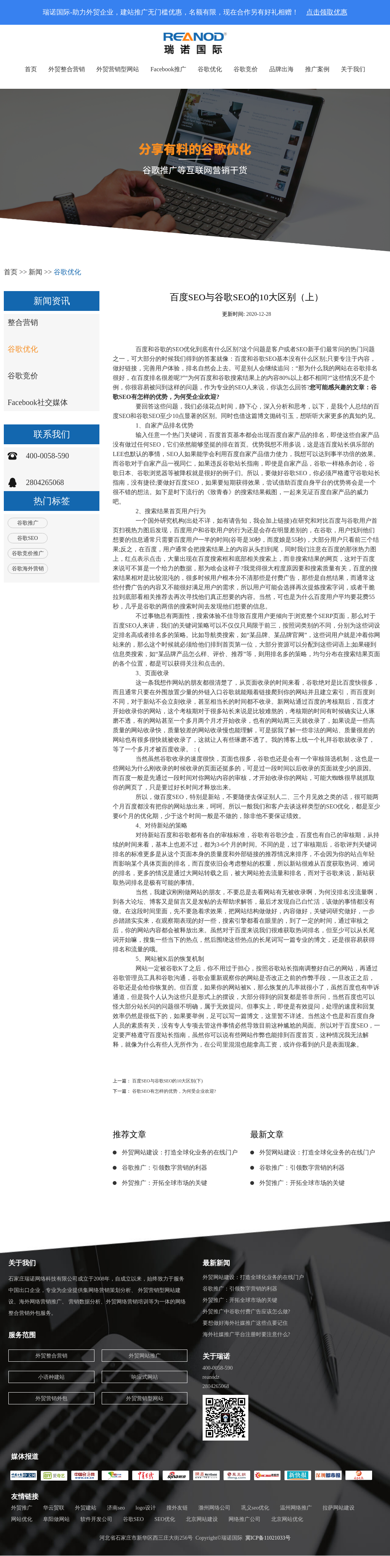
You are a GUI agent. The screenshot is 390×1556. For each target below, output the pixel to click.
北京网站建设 (202, 1519)
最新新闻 (216, 1263)
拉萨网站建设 (339, 1508)
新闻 (35, 272)
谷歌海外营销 (28, 568)
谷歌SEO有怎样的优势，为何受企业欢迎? (174, 1091)
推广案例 (317, 69)
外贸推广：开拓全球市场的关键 (164, 1183)
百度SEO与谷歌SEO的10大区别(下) (167, 1081)
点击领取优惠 (326, 12)
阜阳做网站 (56, 1519)
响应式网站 (144, 1377)
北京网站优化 (287, 1519)
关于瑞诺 (216, 1356)
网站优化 (21, 1519)
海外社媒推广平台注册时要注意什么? (246, 1334)
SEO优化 (164, 1519)
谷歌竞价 (245, 69)
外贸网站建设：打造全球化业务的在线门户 (180, 1152)
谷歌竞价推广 (28, 553)
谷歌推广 (27, 523)
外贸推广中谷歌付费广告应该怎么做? (246, 1311)
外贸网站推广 (145, 1356)
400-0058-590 (47, 455)
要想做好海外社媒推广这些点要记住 (245, 1323)
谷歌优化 (210, 69)
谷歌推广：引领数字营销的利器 (164, 1167)
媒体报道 (24, 1456)
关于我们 (353, 69)
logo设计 (146, 1508)
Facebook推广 (168, 69)
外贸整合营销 (66, 69)
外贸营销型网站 (117, 69)
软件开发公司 (96, 1519)
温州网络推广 (296, 1508)
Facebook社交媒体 (38, 402)
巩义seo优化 (255, 1508)
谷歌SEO (27, 538)
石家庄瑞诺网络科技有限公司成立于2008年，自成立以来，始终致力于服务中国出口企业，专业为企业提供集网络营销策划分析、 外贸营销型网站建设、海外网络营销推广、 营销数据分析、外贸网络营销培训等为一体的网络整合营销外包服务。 (97, 1296)
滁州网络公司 (214, 1508)
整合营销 (23, 322)
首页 (31, 69)
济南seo (116, 1508)
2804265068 (45, 482)
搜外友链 (177, 1508)
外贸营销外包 (51, 1398)
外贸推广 (21, 1508)
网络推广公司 (245, 1519)
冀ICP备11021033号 (268, 1538)
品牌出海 (281, 69)
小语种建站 (51, 1377)
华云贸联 (53, 1508)
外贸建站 (85, 1508)
